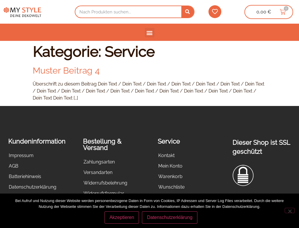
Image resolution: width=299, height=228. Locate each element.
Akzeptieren (121, 217)
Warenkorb (170, 176)
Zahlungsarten (99, 162)
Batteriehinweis (25, 176)
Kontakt (166, 155)
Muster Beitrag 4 (66, 70)
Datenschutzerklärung (32, 187)
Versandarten (98, 172)
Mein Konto (170, 166)
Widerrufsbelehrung (105, 183)
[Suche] (187, 12)
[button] (149, 32)
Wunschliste (171, 187)
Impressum (21, 155)
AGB (13, 166)
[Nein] (290, 210)
